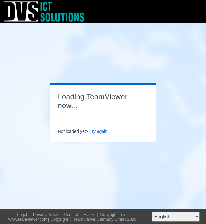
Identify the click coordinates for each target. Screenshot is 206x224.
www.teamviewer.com (27, 219)
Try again (98, 131)
